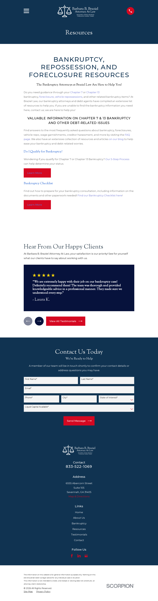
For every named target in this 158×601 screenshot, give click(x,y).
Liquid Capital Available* (37, 407)
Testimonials (79, 534)
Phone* (29, 397)
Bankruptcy (79, 523)
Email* (28, 388)
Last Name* (87, 379)
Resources (79, 529)
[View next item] (39, 321)
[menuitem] (28, 591)
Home (79, 512)
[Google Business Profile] (86, 556)
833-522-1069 (79, 466)
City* (65, 397)
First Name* (31, 379)
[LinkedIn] (79, 556)
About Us (79, 517)
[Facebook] (72, 556)
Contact (79, 540)
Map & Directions (79, 496)
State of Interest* (109, 397)
